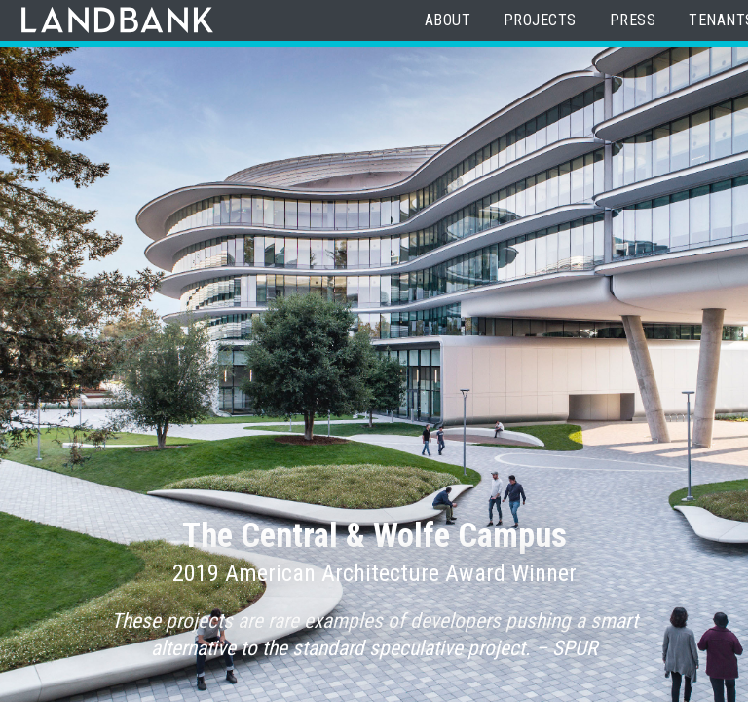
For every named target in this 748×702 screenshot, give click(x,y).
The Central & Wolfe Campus (374, 535)
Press (632, 20)
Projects (540, 20)
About (447, 20)
